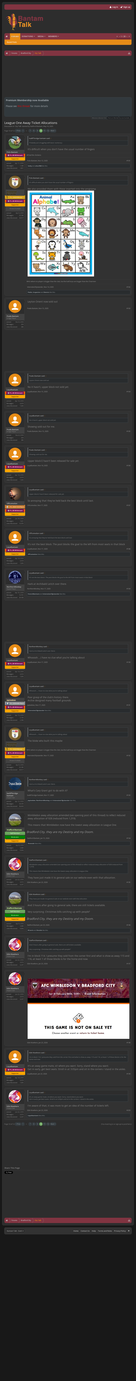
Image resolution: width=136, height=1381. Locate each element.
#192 (128, 756)
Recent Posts (12, 42)
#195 (128, 882)
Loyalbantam (12, 390)
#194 (128, 838)
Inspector (36, 292)
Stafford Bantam (36, 126)
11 (44, 131)
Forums (15, 36)
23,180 (21, 215)
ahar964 (38, 166)
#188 (128, 549)
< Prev (18, 131)
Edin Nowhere (13, 874)
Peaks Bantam (13, 316)
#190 (128, 662)
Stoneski (31, 843)
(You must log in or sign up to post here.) (116, 1124)
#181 (128, 161)
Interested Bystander (35, 287)
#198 (128, 1043)
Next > (53, 131)
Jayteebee (31, 705)
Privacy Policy (120, 1231)
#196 (128, 925)
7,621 (22, 521)
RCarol (30, 930)
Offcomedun (12, 503)
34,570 (21, 804)
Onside (39, 930)
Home (75, 1231)
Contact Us (85, 1231)
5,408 (22, 848)
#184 (128, 392)
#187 (128, 505)
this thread (23, 106)
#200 (128, 1110)
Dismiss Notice (130, 100)
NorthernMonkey (14, 587)
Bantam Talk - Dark (14, 1231)
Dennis (46, 292)
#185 (128, 431)
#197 (128, 964)
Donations (27, 36)
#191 (128, 705)
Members (52, 36)
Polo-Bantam (12, 152)
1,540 (22, 166)
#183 (128, 308)
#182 (128, 287)
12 (48, 131)
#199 (128, 1074)
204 (22, 324)
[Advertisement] (68, 76)
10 (41, 131)
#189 (128, 589)
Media (41, 36)
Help (94, 1231)
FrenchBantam (33, 594)
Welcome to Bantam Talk (99, 118)
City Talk (18, 126)
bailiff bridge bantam (12, 794)
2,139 (22, 718)
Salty (30, 166)
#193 (128, 795)
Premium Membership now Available (118, 118)
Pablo (30, 292)
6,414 (22, 403)
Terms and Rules (105, 1231)
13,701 (21, 595)
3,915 (22, 882)
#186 (128, 466)
